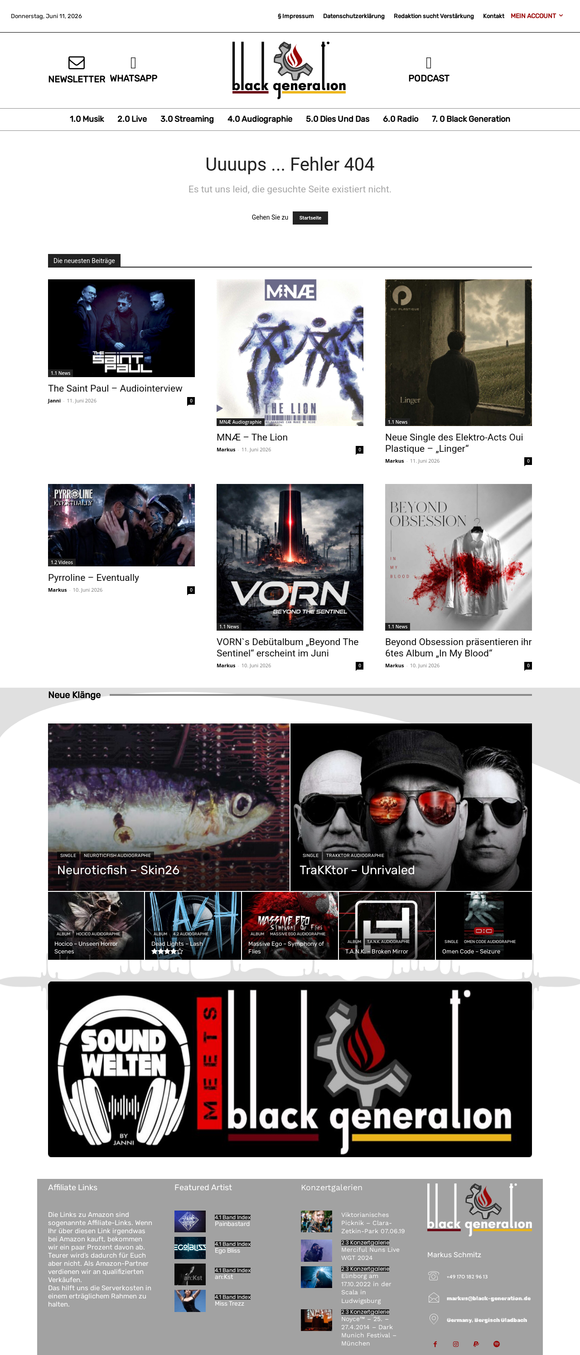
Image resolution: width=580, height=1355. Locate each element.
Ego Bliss (227, 1250)
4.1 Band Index (233, 1217)
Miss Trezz (229, 1303)
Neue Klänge (74, 694)
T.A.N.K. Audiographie (388, 941)
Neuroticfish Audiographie (117, 855)
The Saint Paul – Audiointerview (115, 388)
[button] (20, 1335)
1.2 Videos (62, 562)
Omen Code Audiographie (490, 941)
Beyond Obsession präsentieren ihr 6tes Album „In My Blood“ (458, 648)
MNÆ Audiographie (240, 422)
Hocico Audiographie (98, 934)
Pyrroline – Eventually (93, 577)
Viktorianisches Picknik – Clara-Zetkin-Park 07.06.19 (373, 1223)
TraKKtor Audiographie (355, 855)
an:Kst (224, 1277)
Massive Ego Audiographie (297, 934)
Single (68, 855)
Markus (226, 449)
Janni (54, 400)
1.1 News (60, 373)
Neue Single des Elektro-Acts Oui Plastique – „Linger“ (454, 443)
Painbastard (232, 1224)
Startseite (311, 218)
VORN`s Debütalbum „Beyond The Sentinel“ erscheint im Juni (287, 648)
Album (63, 934)
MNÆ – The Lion (252, 437)
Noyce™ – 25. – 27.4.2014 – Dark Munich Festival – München (368, 1331)
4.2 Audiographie (190, 934)
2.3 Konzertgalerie (365, 1242)
